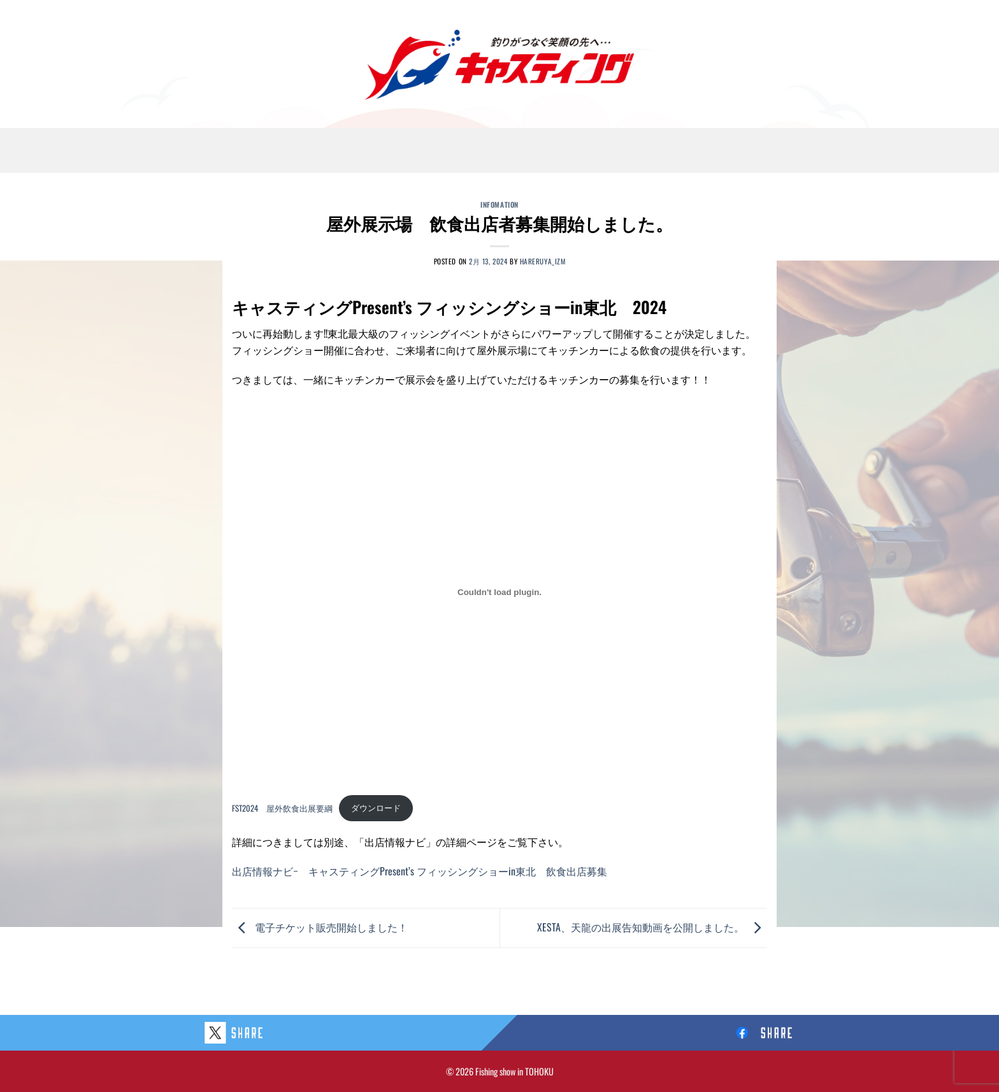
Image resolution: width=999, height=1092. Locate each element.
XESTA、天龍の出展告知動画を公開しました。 (652, 926)
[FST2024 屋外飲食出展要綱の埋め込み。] (499, 592)
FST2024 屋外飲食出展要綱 (282, 807)
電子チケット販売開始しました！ (320, 926)
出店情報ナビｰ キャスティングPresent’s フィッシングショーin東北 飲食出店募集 (419, 871)
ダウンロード (376, 807)
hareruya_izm (543, 261)
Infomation (499, 204)
